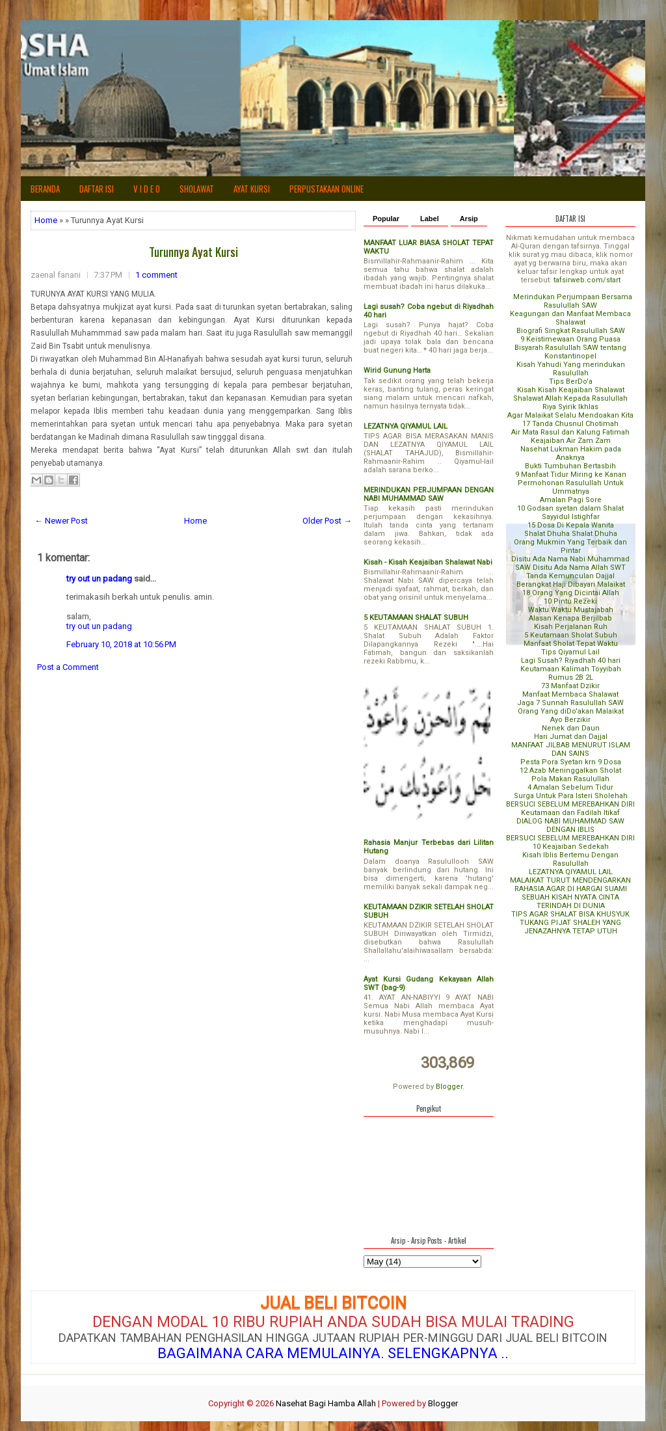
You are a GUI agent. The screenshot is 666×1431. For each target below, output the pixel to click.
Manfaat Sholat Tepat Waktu (571, 643)
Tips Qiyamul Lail (570, 652)
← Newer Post (61, 521)
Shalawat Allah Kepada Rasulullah (570, 398)
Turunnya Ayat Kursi (193, 251)
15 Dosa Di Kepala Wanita (570, 525)
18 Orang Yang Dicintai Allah (570, 593)
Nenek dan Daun (571, 728)
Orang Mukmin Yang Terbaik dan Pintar (570, 546)
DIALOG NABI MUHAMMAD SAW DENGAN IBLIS (570, 825)
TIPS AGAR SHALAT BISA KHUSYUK (570, 914)
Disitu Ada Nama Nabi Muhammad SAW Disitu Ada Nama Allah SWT (570, 563)
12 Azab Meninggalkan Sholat (570, 770)
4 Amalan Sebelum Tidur (570, 787)
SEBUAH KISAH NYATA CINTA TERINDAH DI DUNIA (570, 901)
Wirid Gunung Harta (397, 370)
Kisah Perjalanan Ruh (570, 626)
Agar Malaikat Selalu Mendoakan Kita (570, 415)
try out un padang (99, 578)
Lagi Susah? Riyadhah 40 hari (570, 660)
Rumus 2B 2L (570, 677)
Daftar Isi (96, 188)
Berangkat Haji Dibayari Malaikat (570, 584)
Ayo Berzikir (570, 720)
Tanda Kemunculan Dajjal (570, 576)
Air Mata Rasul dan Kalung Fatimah (570, 432)
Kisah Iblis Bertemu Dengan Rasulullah (570, 859)
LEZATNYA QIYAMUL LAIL (405, 426)
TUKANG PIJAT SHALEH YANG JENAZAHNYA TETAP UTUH (570, 926)
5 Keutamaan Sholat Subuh (570, 635)
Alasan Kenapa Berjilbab (570, 618)
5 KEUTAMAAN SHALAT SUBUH (416, 617)
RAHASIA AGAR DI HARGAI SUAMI (570, 889)
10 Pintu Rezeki (570, 601)
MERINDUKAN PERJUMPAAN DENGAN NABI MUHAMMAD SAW (429, 494)
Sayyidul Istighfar (571, 517)
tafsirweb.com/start (586, 280)
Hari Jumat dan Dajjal (570, 736)
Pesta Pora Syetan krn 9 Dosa (570, 762)
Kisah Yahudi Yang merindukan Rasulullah (570, 368)
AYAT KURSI (251, 188)
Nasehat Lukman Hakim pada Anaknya (570, 453)
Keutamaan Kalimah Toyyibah (570, 669)
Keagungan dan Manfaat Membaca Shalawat (570, 318)
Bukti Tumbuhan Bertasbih (570, 466)
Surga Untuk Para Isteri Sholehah (571, 796)
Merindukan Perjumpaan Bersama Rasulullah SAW (572, 301)
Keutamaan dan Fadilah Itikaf (570, 813)
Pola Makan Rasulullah (570, 779)
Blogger (449, 1086)
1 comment (156, 275)
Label (429, 218)
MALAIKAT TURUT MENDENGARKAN (570, 880)
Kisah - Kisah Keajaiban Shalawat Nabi (428, 562)
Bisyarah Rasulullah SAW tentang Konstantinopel (570, 351)
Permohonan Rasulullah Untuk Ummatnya (571, 487)
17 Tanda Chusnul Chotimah (570, 424)
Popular (386, 218)
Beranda (45, 188)
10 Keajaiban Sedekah (571, 846)
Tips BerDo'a (571, 381)
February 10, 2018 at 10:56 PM (121, 644)
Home (45, 220)
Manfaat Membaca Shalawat (570, 694)
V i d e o (146, 188)
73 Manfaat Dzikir (570, 686)
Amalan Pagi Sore (571, 500)
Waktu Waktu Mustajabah (570, 610)
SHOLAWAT (197, 188)
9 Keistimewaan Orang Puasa (570, 339)
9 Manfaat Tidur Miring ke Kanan (570, 474)
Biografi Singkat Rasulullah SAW (570, 331)
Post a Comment (68, 667)
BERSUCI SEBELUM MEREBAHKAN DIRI (570, 804)
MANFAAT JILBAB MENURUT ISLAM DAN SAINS (570, 749)
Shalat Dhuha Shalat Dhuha (570, 533)
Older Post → (327, 521)
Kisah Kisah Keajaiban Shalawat (570, 390)
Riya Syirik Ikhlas (570, 407)
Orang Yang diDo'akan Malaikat (571, 711)
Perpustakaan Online (326, 188)
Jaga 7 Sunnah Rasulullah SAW (570, 703)
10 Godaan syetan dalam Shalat (570, 508)
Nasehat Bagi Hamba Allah (326, 1403)
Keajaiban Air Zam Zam (571, 440)
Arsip (469, 218)
